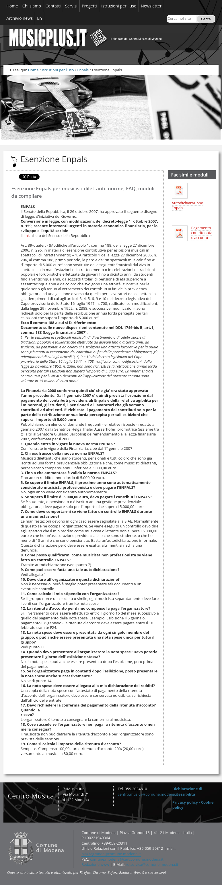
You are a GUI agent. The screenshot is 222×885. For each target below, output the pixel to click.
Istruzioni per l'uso (58, 69)
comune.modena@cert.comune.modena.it (126, 859)
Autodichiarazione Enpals (187, 205)
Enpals (83, 69)
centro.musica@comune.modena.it (148, 794)
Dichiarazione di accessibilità (187, 791)
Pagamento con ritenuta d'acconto (202, 232)
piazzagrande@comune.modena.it (111, 853)
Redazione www (95, 864)
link (27, 235)
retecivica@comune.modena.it (152, 864)
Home (33, 69)
